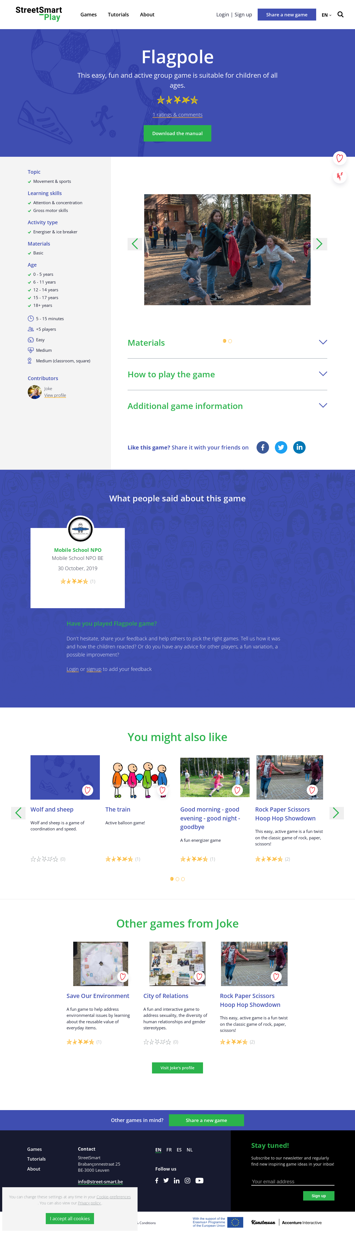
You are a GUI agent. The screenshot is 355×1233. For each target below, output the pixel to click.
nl (190, 1150)
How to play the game (227, 374)
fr (169, 1150)
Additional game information (227, 405)
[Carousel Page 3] (183, 879)
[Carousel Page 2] (230, 341)
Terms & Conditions (140, 1223)
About (147, 14)
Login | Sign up (234, 14)
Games (88, 14)
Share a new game (287, 14)
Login (73, 669)
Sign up (319, 1196)
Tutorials (118, 14)
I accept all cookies (70, 1218)
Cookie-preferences (114, 1196)
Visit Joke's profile (177, 1067)
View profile (55, 395)
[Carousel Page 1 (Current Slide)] (224, 341)
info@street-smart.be (100, 1182)
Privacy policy (90, 1203)
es (179, 1150)
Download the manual (177, 133)
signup (94, 669)
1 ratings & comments (177, 114)
